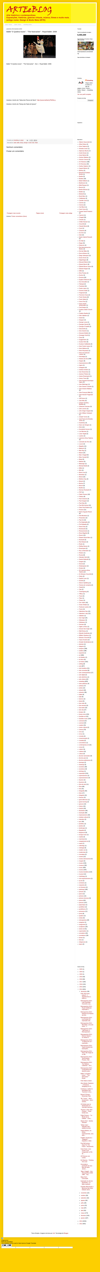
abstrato (81, 644)
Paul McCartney (83, 505)
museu (81, 863)
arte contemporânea (85, 672)
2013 (81, 1221)
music (80, 867)
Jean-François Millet (85, 392)
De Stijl (81, 240)
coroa (80, 747)
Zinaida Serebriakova (85, 642)
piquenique (82, 904)
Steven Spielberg (84, 582)
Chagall (81, 217)
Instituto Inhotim (83, 369)
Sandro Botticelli (83, 559)
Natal (36, 142)
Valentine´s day (83, 613)
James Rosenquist (84, 376)
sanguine (81, 922)
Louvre (81, 444)
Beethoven (82, 183)
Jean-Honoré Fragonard (86, 394)
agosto (83, 1200)
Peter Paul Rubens (84, 507)
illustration (82, 810)
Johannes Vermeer (84, 406)
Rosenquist (82, 548)
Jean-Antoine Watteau (85, 388)
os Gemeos (82, 887)
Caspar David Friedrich (85, 211)
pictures (81, 891)
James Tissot (83, 378)
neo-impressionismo (85, 878)
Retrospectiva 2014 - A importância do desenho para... (87, 1069)
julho (82, 1203)
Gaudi (80, 317)
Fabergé (81, 284)
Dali (80, 235)
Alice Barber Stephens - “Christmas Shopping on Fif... (87, 1085)
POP (80, 492)
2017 (81, 981)
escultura (81, 766)
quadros (81, 915)
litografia (81, 830)
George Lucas (83, 322)
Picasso (81, 509)
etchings (81, 771)
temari (81, 937)
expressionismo (83, 777)
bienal (80, 701)
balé (15, 142)
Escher (81, 275)
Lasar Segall (82, 433)
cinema (81, 729)
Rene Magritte (83, 533)
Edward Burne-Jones (85, 266)
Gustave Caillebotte (84, 344)
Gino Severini (83, 331)
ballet (18, 142)
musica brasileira (84, 872)
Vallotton (81, 615)
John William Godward (85, 413)
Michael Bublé (83, 466)
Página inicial (40, 213)
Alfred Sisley (82, 144)
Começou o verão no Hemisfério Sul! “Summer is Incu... (87, 1090)
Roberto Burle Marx (84, 537)
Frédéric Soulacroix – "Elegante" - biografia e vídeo (87, 1139)
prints (80, 913)
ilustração (82, 812)
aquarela (81, 653)
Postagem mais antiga (65, 213)
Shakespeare (83, 566)
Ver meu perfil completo (84, 94)
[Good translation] (4, 1245)
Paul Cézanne (83, 498)
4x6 (54, 1233)
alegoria (81, 646)
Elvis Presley (82, 273)
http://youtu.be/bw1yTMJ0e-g (46, 100)
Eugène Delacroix (84, 279)
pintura (81, 900)
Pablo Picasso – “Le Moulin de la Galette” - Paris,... (86, 1117)
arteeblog (81, 681)
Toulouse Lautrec (84, 607)
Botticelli (81, 194)
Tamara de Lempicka (85, 585)
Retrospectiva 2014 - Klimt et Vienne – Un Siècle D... (87, 1036)
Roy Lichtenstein (84, 550)
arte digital (82, 674)
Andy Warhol (82, 155)
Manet (81, 452)
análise (81, 650)
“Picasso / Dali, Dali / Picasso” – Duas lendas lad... (87, 1111)
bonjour (81, 712)
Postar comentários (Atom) (19, 216)
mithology (82, 845)
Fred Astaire (82, 307)
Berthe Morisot (83, 189)
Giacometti (82, 328)
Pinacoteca (82, 517)
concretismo (82, 742)
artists (80, 688)
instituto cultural (83, 817)
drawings (81, 764)
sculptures (82, 926)
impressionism (83, 815)
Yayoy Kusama (83, 639)
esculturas (82, 769)
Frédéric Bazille (83, 313)
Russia (81, 555)
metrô (80, 843)
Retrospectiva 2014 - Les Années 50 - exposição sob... (87, 1019)
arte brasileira (83, 668)
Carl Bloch (82, 207)
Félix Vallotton (83, 315)
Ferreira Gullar (83, 290)
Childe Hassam (83, 221)
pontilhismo (82, 909)
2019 (81, 976)
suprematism (82, 931)
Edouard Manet (83, 262)
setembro (84, 1198)
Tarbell (81, 587)
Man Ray (81, 450)
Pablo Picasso (83, 494)
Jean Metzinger (83, 384)
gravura (81, 804)
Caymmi (81, 215)
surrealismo (82, 935)
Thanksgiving (83, 591)
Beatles (81, 178)
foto (80, 788)
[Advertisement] (85, 112)
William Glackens (84, 635)
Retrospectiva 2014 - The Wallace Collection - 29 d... (87, 1064)
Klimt (80, 427)
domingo (81, 762)
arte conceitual (83, 670)
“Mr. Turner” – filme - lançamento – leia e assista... (87, 1100)
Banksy (81, 170)
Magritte (81, 446)
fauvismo (81, 782)
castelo (81, 725)
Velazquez (82, 620)
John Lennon (83, 408)
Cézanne (81, 230)
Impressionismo (83, 363)
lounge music (83, 834)
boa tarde (82, 707)
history (81, 806)
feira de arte (82, 784)
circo (80, 731)
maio (82, 1208)
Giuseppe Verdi (83, 335)
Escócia (81, 277)
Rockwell (81, 539)
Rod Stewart (82, 542)
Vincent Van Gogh (84, 628)
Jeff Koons (82, 398)
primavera (82, 911)
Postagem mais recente (13, 213)
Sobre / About (17, 24)
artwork (81, 690)
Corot (80, 228)
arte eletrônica (83, 677)
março (83, 1213)
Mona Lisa (82, 472)
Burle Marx (82, 196)
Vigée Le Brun (83, 626)
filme (80, 786)
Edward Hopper (83, 268)
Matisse (81, 461)
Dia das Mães (83, 251)
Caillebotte (82, 198)
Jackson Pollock (83, 374)
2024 (81, 971)
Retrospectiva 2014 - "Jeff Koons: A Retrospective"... (87, 1030)
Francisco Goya (83, 295)
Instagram (82, 367)
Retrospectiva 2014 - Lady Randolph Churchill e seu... (87, 1002)
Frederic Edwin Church (85, 309)
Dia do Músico (83, 253)
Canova (81, 205)
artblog (81, 664)
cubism (81, 749)
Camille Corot (83, 200)
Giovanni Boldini (83, 333)
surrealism (82, 933)
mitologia (81, 847)
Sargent (81, 561)
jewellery (81, 823)
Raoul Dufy (82, 526)
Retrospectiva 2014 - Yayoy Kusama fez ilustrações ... (87, 1047)
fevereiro (83, 1215)
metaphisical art (83, 841)
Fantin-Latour (83, 288)
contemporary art (84, 745)
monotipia (82, 854)
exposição (82, 773)
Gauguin (81, 320)
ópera (80, 944)
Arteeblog (90, 80)
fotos (80, 793)
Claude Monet (83, 226)
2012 (81, 1223)
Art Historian (82, 161)
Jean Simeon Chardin (85, 386)
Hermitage (82, 356)
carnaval (81, 720)
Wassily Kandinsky (84, 633)
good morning (83, 801)
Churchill (81, 224)
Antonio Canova (83, 159)
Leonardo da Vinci (84, 441)
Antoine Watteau (84, 157)
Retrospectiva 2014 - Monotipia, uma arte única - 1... (87, 1024)
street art (81, 929)
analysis (81, 648)
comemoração (83, 738)
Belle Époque (83, 185)
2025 (81, 969)
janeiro (83, 1218)
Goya (80, 337)
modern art (82, 850)
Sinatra (81, 568)
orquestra (82, 885)
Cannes (81, 202)
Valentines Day (83, 611)
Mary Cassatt (83, 457)
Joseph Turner (83, 416)
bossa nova (82, 714)
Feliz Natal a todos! (86, 1080)
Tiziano (81, 600)
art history (82, 661)
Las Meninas (82, 431)
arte (80, 666)
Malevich (81, 448)
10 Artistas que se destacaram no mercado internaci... (87, 1105)
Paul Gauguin (83, 501)
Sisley (80, 576)
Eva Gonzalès (83, 281)
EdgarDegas (82, 260)
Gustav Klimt (82, 341)
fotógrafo (81, 795)
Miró (80, 470)
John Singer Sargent (85, 411)
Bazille (81, 176)
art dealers (82, 657)
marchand (82, 839)
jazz (80, 821)
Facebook (82, 286)
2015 (81, 986)
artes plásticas (83, 683)
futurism (81, 797)
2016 (81, 984)
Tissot (80, 596)
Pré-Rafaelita (83, 524)
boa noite (81, 703)
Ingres (81, 365)
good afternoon (83, 799)
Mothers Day (82, 479)
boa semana (82, 705)
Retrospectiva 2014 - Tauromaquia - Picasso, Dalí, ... (87, 1058)
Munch (81, 485)
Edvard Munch (83, 264)
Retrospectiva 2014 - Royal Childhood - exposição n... (87, 1008)
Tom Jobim (82, 602)
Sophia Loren (83, 578)
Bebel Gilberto (83, 180)
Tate (80, 589)
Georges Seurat (83, 324)
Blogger (66, 1233)
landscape (82, 828)
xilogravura (82, 942)
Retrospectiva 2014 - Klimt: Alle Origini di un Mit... (87, 1052)
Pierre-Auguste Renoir (85, 512)
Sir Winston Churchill (85, 574)
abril (82, 1210)
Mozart (81, 481)
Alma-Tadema (83, 146)
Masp (80, 459)
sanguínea (82, 924)
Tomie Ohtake (83, 604)
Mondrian (81, 474)
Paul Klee (82, 503)
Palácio (81, 496)
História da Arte (83, 358)
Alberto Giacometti (84, 142)
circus (80, 734)
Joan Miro (82, 400)
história (81, 808)
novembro (84, 1193)
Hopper (81, 361)
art (80, 655)
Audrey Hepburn (83, 166)
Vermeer (81, 624)
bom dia (81, 710)
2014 (81, 989)
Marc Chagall (83, 455)
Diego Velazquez (84, 255)
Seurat (81, 563)
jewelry (81, 826)
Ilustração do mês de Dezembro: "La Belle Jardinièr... (87, 1182)
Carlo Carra (82, 209)
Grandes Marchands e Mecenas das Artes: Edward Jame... (87, 1188)
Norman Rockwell (84, 490)
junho (83, 1205)
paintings (81, 889)
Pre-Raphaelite (83, 522)
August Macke (83, 168)
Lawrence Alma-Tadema (86, 438)
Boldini (81, 191)
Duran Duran (82, 257)
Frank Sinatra (83, 297)
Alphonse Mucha (84, 151)
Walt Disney (82, 631)
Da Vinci (81, 232)
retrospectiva (82, 920)
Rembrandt (82, 528)
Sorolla (81, 580)
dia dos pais (82, 758)
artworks (81, 692)
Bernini (81, 187)
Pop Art (81, 520)
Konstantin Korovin (84, 429)
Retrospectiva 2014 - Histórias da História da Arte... (87, 1013)
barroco (81, 699)
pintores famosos (84, 898)
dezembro (84, 991)
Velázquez (82, 622)
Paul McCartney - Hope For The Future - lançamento (87, 1145)
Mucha (81, 483)
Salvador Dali (83, 557)
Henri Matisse (83, 348)
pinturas (81, 902)
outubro (83, 1195)
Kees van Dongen (84, 425)
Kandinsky (82, 422)
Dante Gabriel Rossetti (85, 237)
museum (81, 865)
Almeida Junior (83, 148)
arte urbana (82, 679)
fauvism (81, 780)
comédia (81, 740)
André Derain (83, 153)
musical (81, 874)
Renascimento (83, 531)
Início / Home (8, 24)
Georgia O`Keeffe (84, 326)
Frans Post (82, 301)
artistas (81, 685)
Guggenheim (82, 339)
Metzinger (82, 463)
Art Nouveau (82, 164)
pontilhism (82, 907)
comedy (81, 736)
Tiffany (81, 593)
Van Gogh (82, 618)
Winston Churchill (84, 637)
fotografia (81, 791)
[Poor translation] (9, 1245)
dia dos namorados (84, 755)
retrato (81, 918)
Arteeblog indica (27, 24)
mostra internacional (85, 858)
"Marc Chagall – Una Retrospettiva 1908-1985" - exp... (87, 1173)
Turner (81, 609)
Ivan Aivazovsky (83, 372)
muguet (81, 861)
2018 (81, 979)
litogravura (82, 832)
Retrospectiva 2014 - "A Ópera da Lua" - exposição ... (87, 1041)
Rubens (81, 553)
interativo (81, 819)
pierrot (81, 893)
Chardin (81, 219)
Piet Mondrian (83, 515)
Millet (80, 468)
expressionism (83, 775)
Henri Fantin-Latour (84, 346)
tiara (80, 939)
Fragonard (82, 292)
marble (81, 837)
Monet (81, 476)
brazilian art (82, 716)
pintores (81, 896)
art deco (81, 659)
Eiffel (80, 271)
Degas (81, 243)
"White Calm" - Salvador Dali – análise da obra (86, 1126)
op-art (80, 880)
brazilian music (83, 718)
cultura (81, 753)
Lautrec (81, 436)
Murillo (81, 487)
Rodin (80, 544)
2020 (81, 974)
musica (81, 869)
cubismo (81, 751)
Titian (80, 598)
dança (21, 142)
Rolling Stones (83, 546)
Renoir (81, 535)
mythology (82, 876)
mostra (81, 856)
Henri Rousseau (83, 350)
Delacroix (81, 245)
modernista (82, 852)
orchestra (81, 883)
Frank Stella (82, 299)
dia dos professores (84, 760)
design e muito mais (29, 142)
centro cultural (83, 727)
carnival (81, 723)
